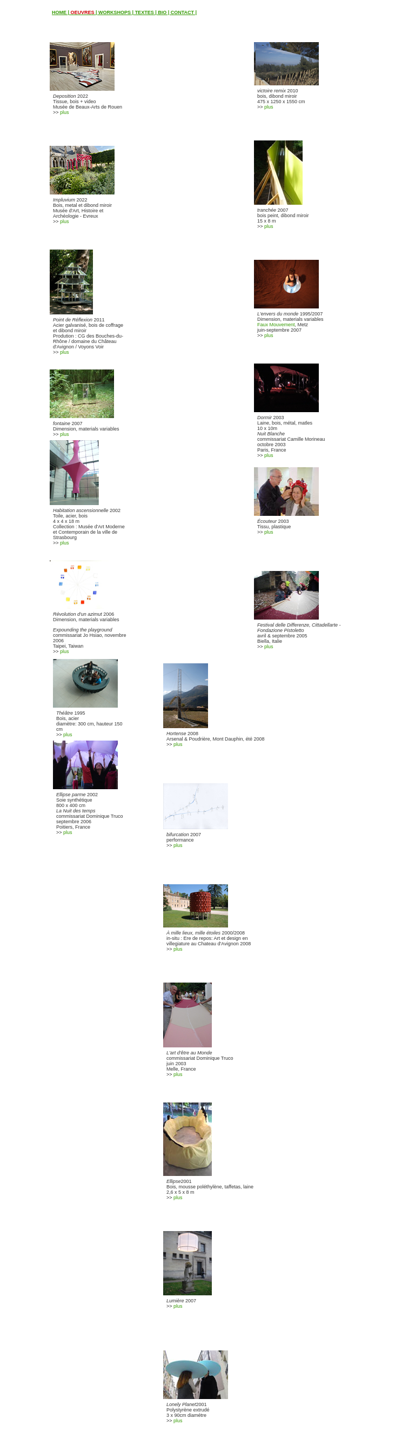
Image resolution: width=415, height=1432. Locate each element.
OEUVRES (83, 12)
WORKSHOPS (114, 12)
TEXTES (144, 12)
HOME (59, 12)
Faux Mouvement (276, 324)
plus (64, 112)
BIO (162, 12)
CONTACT (182, 12)
